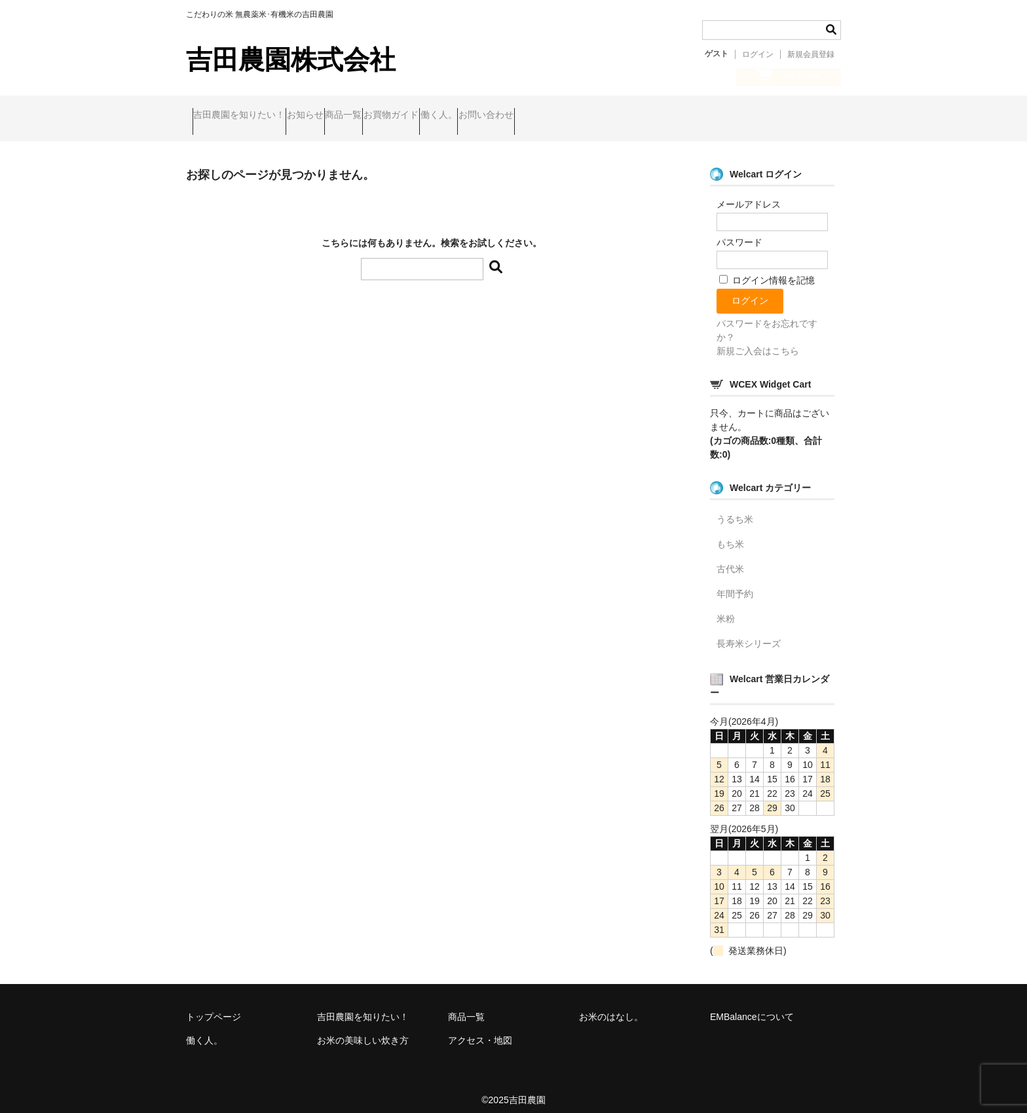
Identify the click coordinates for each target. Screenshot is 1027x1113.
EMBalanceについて (752, 1006)
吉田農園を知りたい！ (245, 116)
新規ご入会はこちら (758, 340)
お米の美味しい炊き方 (363, 1030)
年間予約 (735, 583)
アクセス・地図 (480, 1030)
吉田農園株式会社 (291, 59)
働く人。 (545, 116)
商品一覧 (400, 116)
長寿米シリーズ (749, 633)
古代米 (730, 558)
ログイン (758, 54)
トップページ (213, 1006)
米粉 (726, 608)
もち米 (730, 533)
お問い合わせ (618, 116)
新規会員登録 (810, 54)
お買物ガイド (472, 116)
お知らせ (336, 116)
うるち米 (735, 508)
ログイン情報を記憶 (767, 270)
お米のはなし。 (611, 1006)
